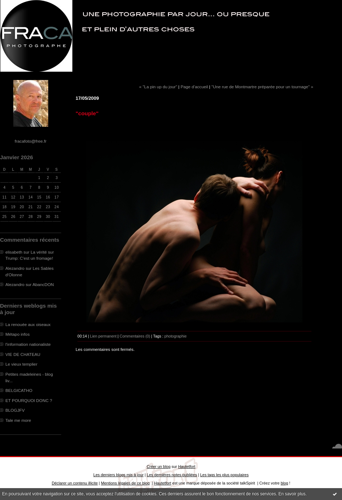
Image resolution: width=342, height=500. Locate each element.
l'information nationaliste (28, 344)
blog (284, 483)
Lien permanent (103, 336)
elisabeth (13, 252)
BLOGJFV (15, 410)
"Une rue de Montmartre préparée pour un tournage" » (262, 86)
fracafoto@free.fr (30, 141)
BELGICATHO (18, 390)
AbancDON (43, 284)
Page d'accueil (194, 86)
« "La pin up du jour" (158, 86)
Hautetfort (186, 466)
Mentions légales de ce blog (125, 483)
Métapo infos (17, 334)
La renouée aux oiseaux (27, 324)
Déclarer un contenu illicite (75, 483)
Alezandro (14, 268)
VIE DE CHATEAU (22, 354)
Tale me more (18, 420)
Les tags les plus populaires (224, 475)
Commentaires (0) (135, 336)
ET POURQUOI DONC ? (28, 400)
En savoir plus (291, 493)
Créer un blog (158, 466)
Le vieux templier (21, 364)
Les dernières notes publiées (172, 475)
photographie (176, 336)
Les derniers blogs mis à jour (118, 475)
